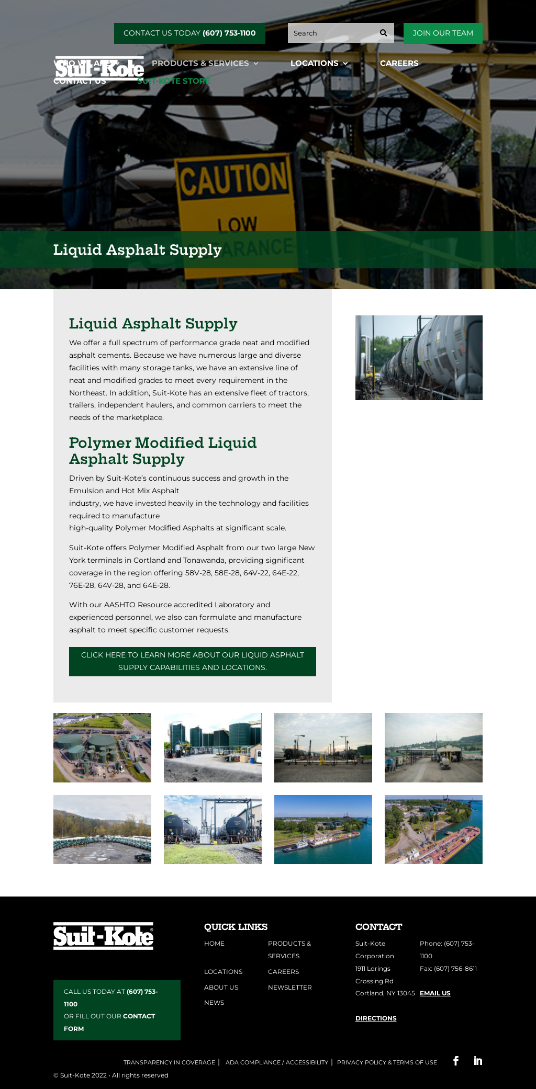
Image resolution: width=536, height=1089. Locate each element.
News (214, 1002)
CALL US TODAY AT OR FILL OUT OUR (111, 1010)
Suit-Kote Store (173, 81)
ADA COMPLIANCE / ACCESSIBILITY (276, 1062)
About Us (221, 987)
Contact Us (79, 81)
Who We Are (81, 64)
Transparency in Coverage (169, 1062)
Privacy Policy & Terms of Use (387, 1062)
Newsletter (290, 987)
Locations (315, 64)
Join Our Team (443, 33)
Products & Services (200, 64)
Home (214, 943)
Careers (399, 64)
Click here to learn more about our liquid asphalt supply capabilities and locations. (192, 661)
